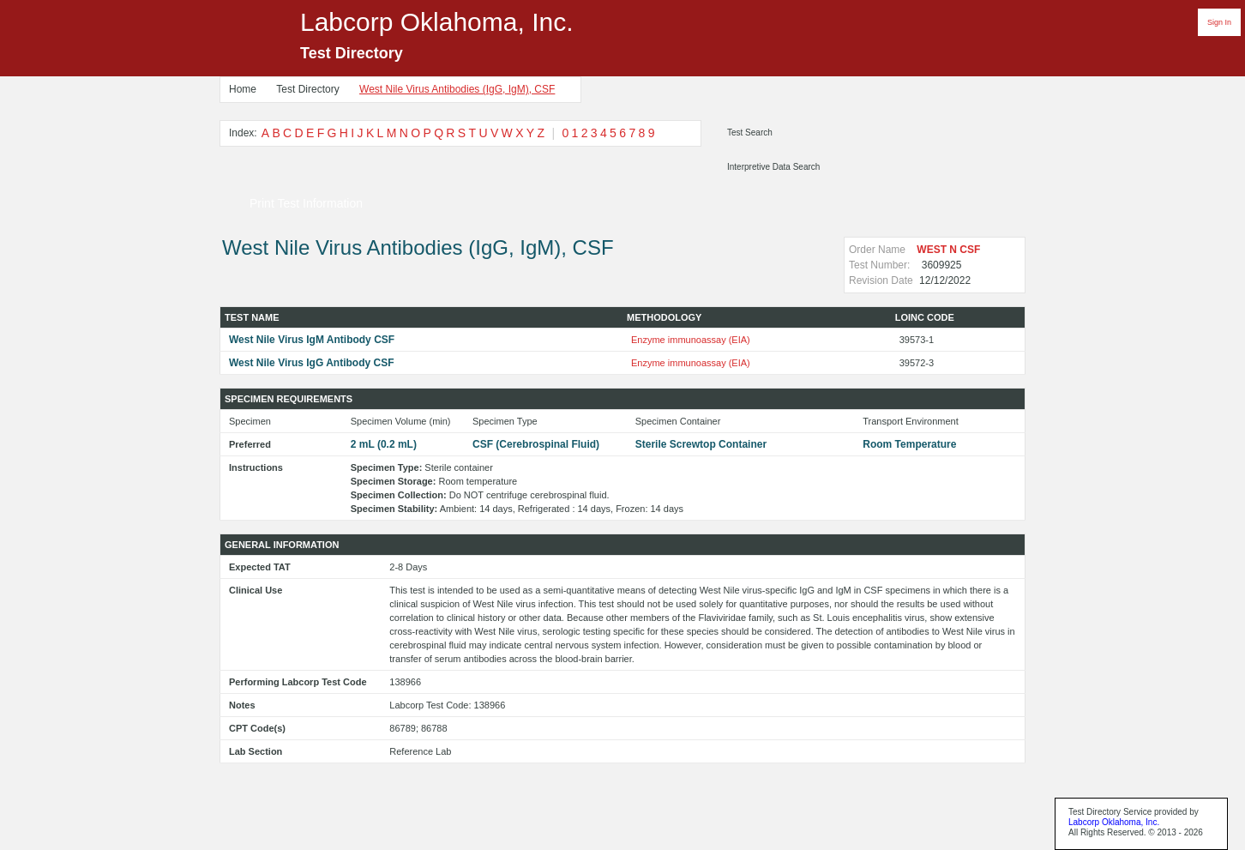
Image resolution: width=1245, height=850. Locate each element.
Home (242, 89)
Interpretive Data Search (773, 167)
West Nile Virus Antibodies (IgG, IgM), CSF (457, 89)
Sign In (1219, 22)
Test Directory (307, 89)
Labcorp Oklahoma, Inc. (1113, 822)
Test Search (750, 132)
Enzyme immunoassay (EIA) (690, 340)
